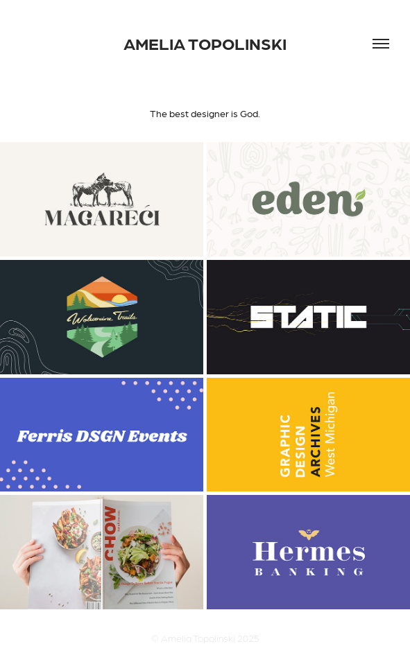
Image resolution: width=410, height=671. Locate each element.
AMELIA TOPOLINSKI (205, 43)
